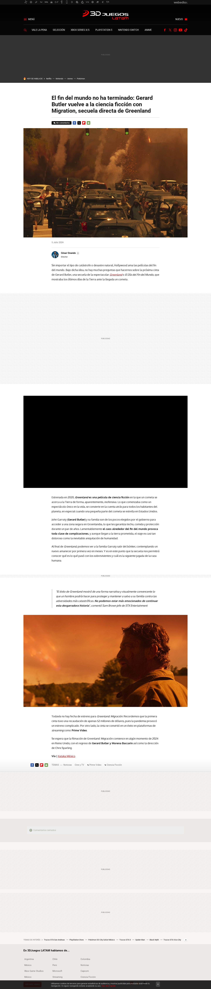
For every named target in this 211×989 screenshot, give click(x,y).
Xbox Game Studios (34, 971)
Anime (148, 30)
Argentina (29, 959)
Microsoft (57, 971)
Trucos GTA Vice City (172, 940)
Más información (108, 986)
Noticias (67, 765)
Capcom (85, 971)
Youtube (180, 30)
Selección (59, 30)
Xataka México (66, 756)
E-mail (88, 123)
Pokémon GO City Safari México (101, 940)
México (28, 965)
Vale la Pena (39, 30)
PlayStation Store (76, 940)
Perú (54, 965)
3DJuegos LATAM (105, 15)
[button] (70, 253)
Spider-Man (140, 940)
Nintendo (59, 79)
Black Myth (154, 940)
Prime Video (95, 765)
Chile (54, 959)
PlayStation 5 (103, 30)
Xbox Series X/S (80, 30)
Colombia (85, 959)
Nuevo (179, 19)
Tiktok (186, 30)
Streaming (57, 977)
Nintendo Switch (128, 30)
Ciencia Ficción (114, 765)
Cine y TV (79, 765)
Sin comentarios (63, 123)
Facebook (164, 30)
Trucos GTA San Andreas (54, 940)
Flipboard (84, 123)
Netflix (48, 79)
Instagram (175, 30)
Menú (31, 19)
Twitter (170, 30)
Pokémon (81, 79)
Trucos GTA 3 (125, 940)
